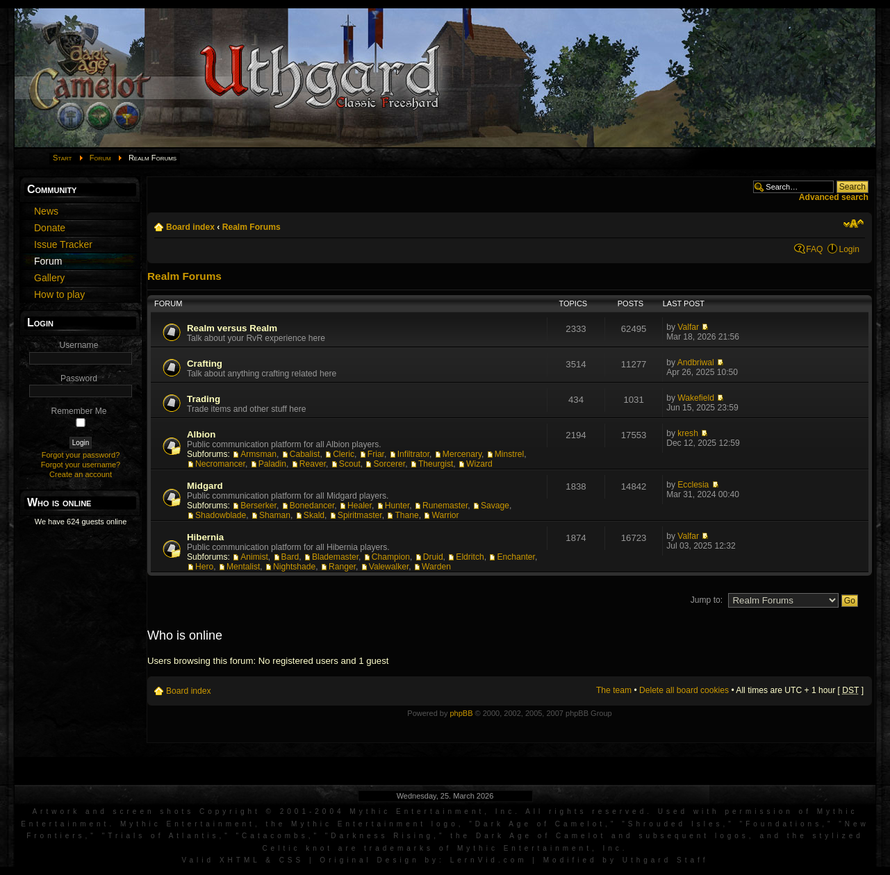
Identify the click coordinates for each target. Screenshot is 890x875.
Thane (406, 515)
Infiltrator (413, 454)
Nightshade (294, 567)
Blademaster (335, 557)
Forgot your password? (81, 455)
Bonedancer (312, 505)
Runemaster (445, 505)
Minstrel (509, 454)
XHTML (240, 860)
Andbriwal (695, 362)
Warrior (445, 515)
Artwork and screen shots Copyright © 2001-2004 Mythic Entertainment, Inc (273, 811)
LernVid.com (488, 860)
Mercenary (462, 454)
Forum (100, 157)
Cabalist (305, 454)
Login (849, 249)
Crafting (204, 363)
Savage (495, 505)
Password (78, 378)
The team (614, 690)
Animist (254, 557)
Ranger (342, 567)
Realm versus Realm (232, 328)
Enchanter (515, 557)
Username (79, 345)
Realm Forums (251, 227)
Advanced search (833, 197)
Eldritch (470, 557)
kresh (687, 433)
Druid (433, 557)
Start (62, 157)
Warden (436, 567)
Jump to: (707, 600)
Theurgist (435, 464)
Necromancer (220, 464)
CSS (291, 860)
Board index (190, 227)
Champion (391, 557)
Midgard (205, 486)
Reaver (312, 464)
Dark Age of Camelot (540, 824)
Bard (290, 557)
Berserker (258, 505)
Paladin (272, 464)
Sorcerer (389, 464)
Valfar (688, 327)
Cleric (343, 454)
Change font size (853, 223)
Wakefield (695, 398)
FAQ (814, 249)
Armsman (258, 454)
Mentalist (243, 567)
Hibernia (205, 537)
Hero (204, 567)
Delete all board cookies (684, 690)
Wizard (479, 464)
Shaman (274, 515)
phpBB (461, 713)
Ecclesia (693, 485)
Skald (314, 515)
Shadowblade (220, 515)
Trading (203, 399)
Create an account (80, 474)
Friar (376, 454)
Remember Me (79, 411)
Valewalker (389, 567)
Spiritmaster (360, 515)
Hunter (397, 505)
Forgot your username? (80, 464)
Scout (350, 464)
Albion (201, 434)
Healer (359, 505)
